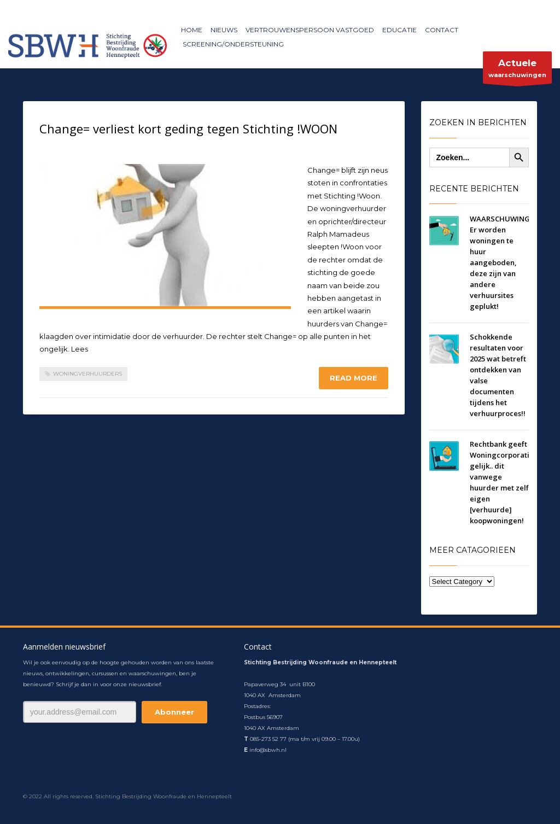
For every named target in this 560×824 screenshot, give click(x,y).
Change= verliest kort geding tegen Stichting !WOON (188, 128)
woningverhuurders (87, 373)
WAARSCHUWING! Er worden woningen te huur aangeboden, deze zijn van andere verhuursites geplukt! (501, 262)
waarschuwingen (517, 70)
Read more (353, 377)
